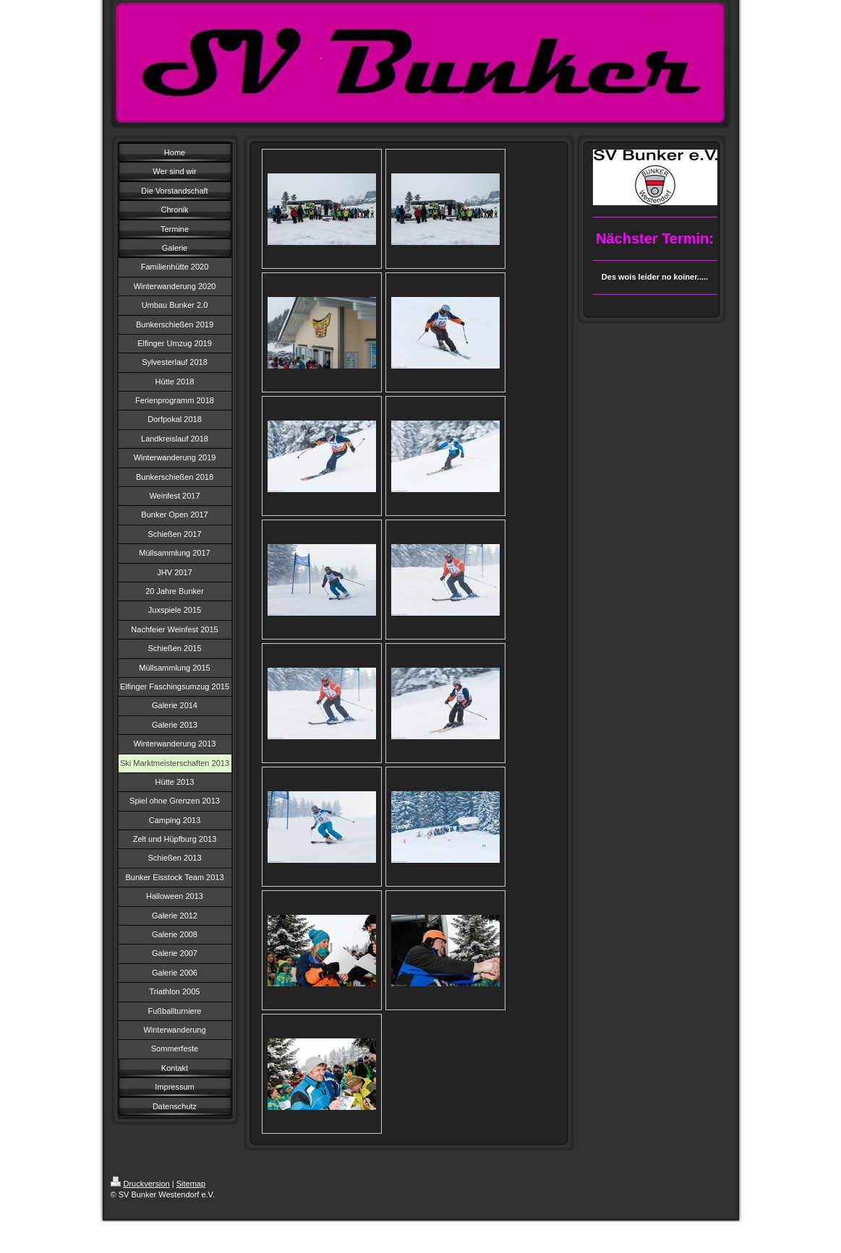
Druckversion (140, 1183)
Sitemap (190, 1183)
